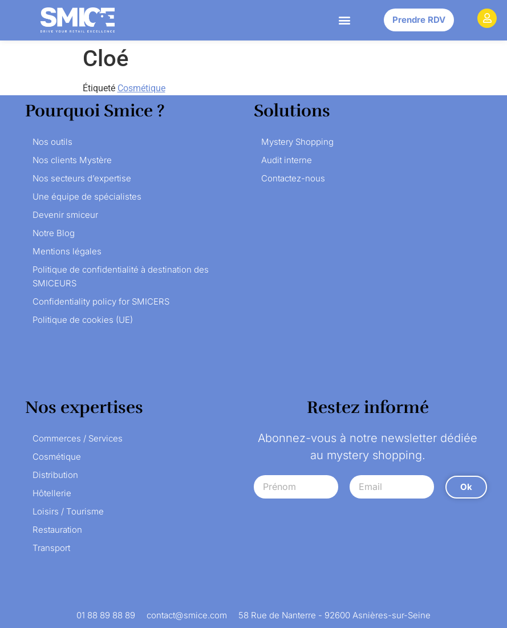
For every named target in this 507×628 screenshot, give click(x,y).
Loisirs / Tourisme (68, 511)
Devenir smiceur (65, 214)
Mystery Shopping (297, 141)
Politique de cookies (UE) (83, 319)
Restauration (57, 529)
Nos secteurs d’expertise (82, 178)
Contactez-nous (293, 178)
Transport (51, 547)
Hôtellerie (52, 493)
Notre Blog (54, 233)
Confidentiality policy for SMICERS (101, 301)
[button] (344, 20)
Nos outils (52, 141)
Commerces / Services (78, 438)
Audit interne (286, 160)
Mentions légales (67, 251)
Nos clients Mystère (72, 160)
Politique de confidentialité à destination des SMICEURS (121, 276)
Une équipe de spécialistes (87, 196)
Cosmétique (141, 88)
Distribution (55, 474)
